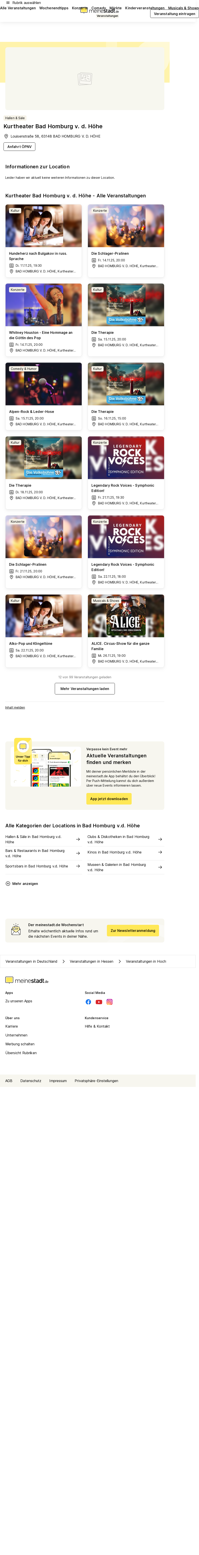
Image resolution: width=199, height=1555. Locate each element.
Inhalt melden (15, 707)
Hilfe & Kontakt (97, 1026)
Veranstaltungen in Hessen (87, 961)
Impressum (58, 1081)
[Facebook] (88, 1001)
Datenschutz (30, 1081)
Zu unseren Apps (18, 1001)
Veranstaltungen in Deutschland (31, 961)
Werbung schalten (20, 1044)
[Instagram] (109, 1001)
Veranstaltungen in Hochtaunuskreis (150, 961)
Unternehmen (16, 1035)
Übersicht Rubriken (21, 1053)
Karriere (11, 1026)
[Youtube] (98, 1001)
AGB (8, 1081)
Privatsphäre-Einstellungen (96, 1081)
